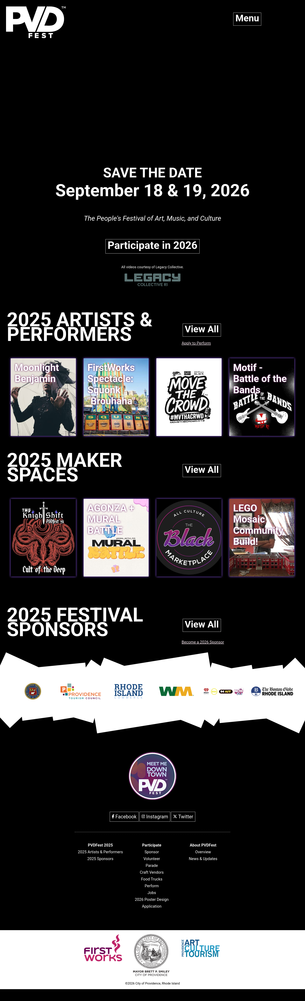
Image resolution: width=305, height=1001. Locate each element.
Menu (247, 18)
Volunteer (151, 858)
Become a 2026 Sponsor (203, 642)
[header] (100, 845)
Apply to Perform (196, 343)
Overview (203, 852)
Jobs (151, 892)
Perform (152, 886)
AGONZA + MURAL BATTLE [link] (111, 519)
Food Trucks (151, 879)
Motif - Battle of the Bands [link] (260, 379)
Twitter (183, 817)
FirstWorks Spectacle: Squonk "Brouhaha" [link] (111, 384)
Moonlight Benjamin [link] (37, 373)
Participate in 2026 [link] (152, 245)
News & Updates (203, 858)
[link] (189, 397)
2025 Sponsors (100, 858)
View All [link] (202, 329)
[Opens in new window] (33, 697)
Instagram (155, 817)
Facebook (124, 817)
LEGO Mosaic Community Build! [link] (258, 525)
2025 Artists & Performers (100, 852)
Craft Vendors (152, 872)
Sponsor (152, 852)
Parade (152, 865)
